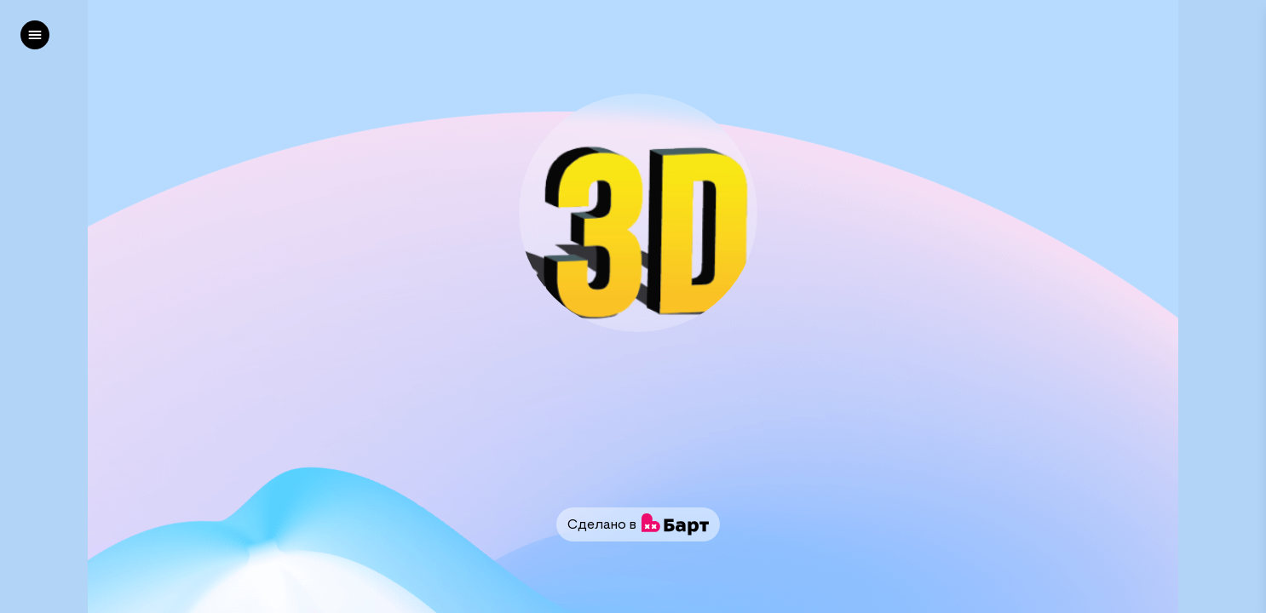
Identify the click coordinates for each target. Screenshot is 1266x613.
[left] (34, 34)
